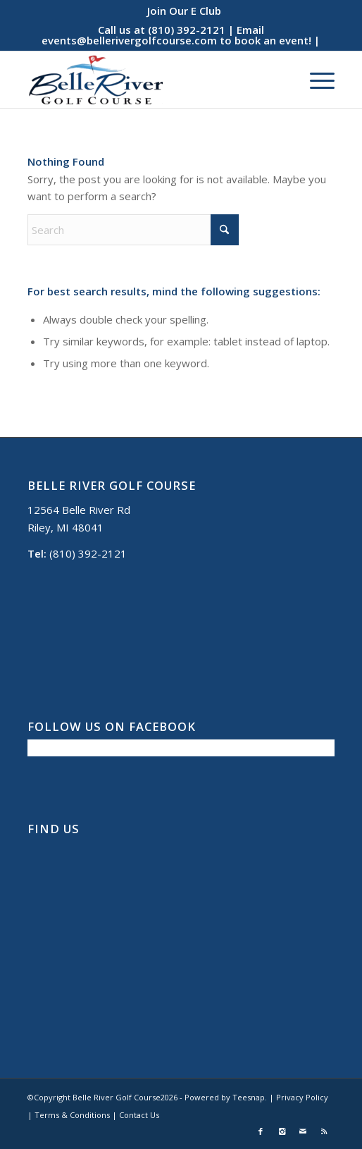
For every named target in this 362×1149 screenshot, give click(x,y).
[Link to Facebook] (260, 1131)
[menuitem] (184, 10)
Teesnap (248, 1097)
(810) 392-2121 (186, 30)
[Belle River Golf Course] (150, 79)
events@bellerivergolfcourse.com (129, 40)
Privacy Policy (302, 1097)
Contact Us (139, 1115)
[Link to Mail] (302, 1131)
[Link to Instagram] (281, 1131)
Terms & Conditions (72, 1115)
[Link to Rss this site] (324, 1131)
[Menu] (315, 79)
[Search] (133, 229)
